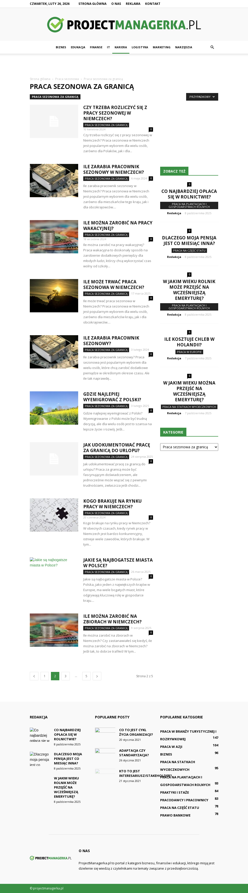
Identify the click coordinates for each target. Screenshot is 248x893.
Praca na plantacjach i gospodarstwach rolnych (189, 205)
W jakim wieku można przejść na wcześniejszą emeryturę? (189, 391)
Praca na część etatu (189, 250)
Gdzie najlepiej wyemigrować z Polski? (112, 397)
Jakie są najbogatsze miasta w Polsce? (118, 562)
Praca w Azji (171, 746)
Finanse (96, 47)
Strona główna (92, 4)
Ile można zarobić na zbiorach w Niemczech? (112, 619)
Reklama (133, 4)
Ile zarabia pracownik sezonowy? (111, 340)
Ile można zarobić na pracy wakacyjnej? (118, 225)
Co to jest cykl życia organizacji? (136, 732)
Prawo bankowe (175, 815)
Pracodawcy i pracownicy (184, 800)
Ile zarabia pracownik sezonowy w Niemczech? (113, 169)
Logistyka (140, 47)
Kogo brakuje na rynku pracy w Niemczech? (112, 504)
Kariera (121, 47)
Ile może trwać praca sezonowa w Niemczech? (113, 284)
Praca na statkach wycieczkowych (189, 407)
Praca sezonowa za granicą (55, 97)
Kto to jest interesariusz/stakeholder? (145, 773)
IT (108, 47)
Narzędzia (183, 47)
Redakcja (174, 213)
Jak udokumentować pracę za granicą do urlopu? (116, 447)
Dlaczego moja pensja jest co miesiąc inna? (189, 240)
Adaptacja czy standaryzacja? (134, 752)
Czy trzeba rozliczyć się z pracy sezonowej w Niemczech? (115, 112)
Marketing (162, 47)
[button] (212, 47)
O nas (116, 4)
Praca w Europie (189, 352)
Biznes (61, 47)
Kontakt (152, 4)
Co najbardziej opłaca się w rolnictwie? (189, 194)
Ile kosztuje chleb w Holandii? (189, 342)
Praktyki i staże (174, 792)
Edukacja (78, 47)
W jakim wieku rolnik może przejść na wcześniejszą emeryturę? (189, 290)
